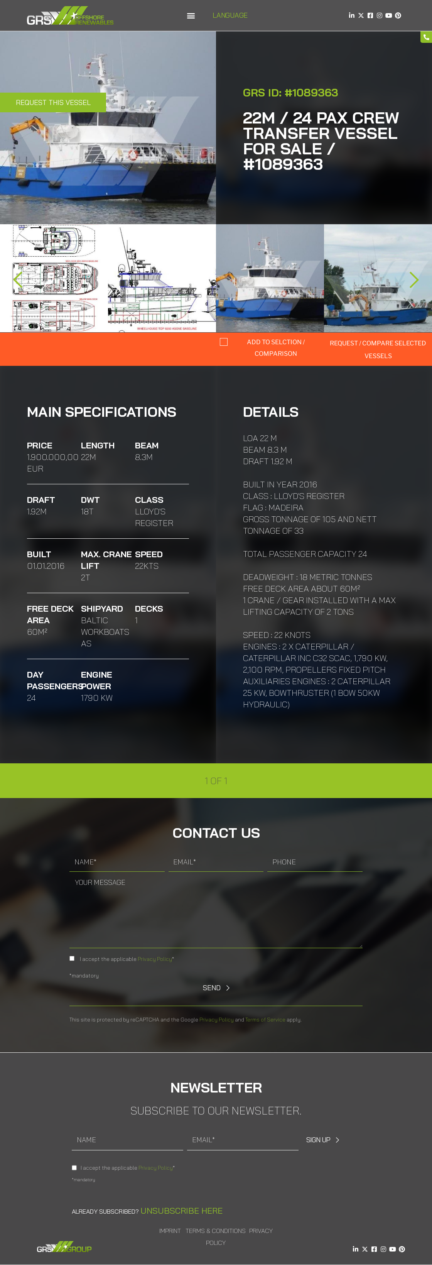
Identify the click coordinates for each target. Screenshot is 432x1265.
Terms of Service (265, 1019)
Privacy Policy (155, 959)
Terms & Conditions (216, 1231)
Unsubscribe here (181, 1210)
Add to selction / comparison (276, 347)
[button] (190, 15)
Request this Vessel (53, 102)
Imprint (170, 1231)
